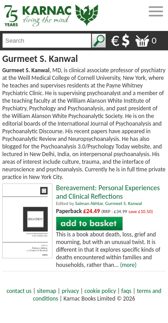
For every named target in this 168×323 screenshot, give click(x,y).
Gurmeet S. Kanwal (123, 203)
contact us (19, 291)
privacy (70, 291)
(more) (128, 265)
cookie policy (100, 291)
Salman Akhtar (89, 203)
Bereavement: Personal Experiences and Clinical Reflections (108, 192)
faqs (126, 291)
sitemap (46, 291)
